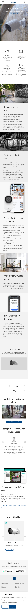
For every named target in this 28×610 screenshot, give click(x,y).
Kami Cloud (3, 587)
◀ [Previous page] (3, 412)
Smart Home (4, 583)
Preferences (5, 607)
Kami (2, 586)
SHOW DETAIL (9, 549)
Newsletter (17, 587)
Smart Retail (17, 588)
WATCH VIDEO (14, 13)
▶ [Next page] (25, 412)
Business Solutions (19, 583)
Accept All (12, 607)
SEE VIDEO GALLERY (14, 421)
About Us (17, 586)
